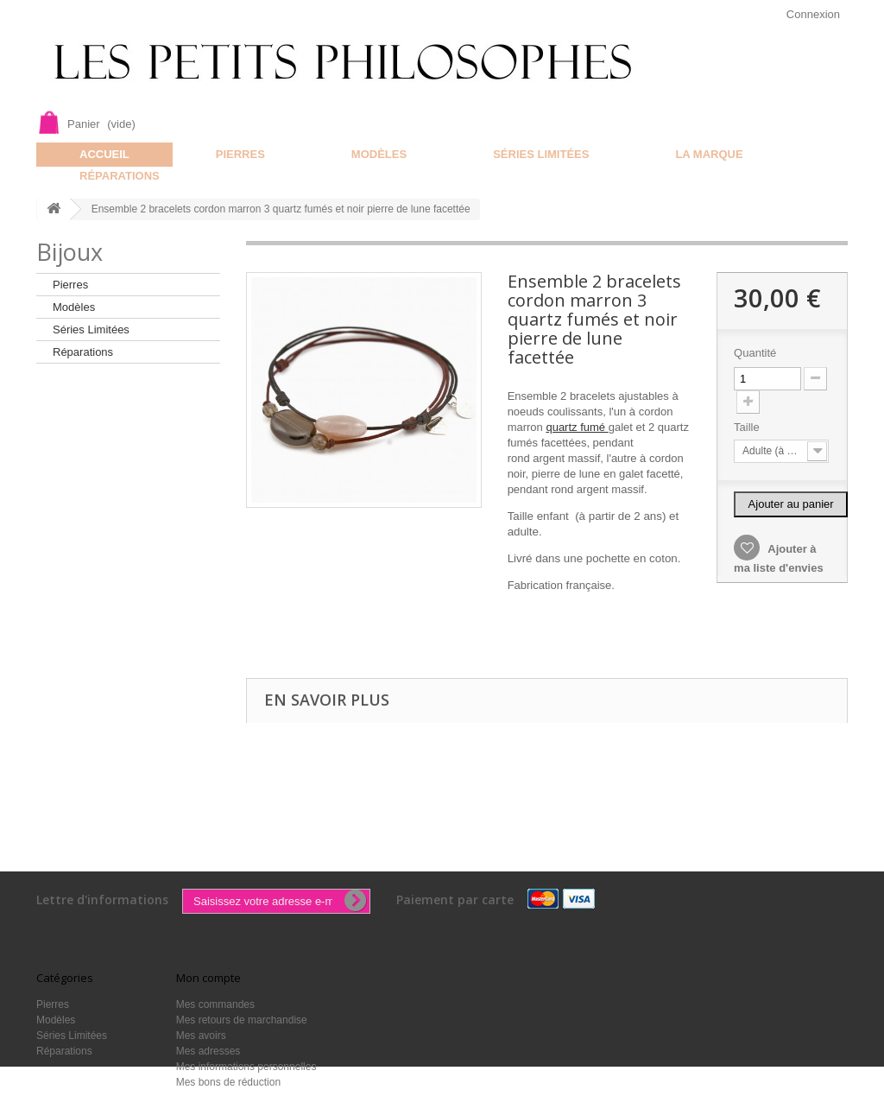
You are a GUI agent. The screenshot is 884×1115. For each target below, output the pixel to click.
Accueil (104, 154)
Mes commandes (215, 1004)
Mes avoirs (201, 1035)
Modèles (379, 154)
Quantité (755, 352)
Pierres (240, 154)
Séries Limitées (541, 154)
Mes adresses (208, 1051)
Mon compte (208, 977)
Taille (748, 427)
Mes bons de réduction (228, 1082)
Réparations (119, 175)
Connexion (813, 14)
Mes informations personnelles (246, 1067)
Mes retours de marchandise (241, 1020)
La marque (708, 154)
